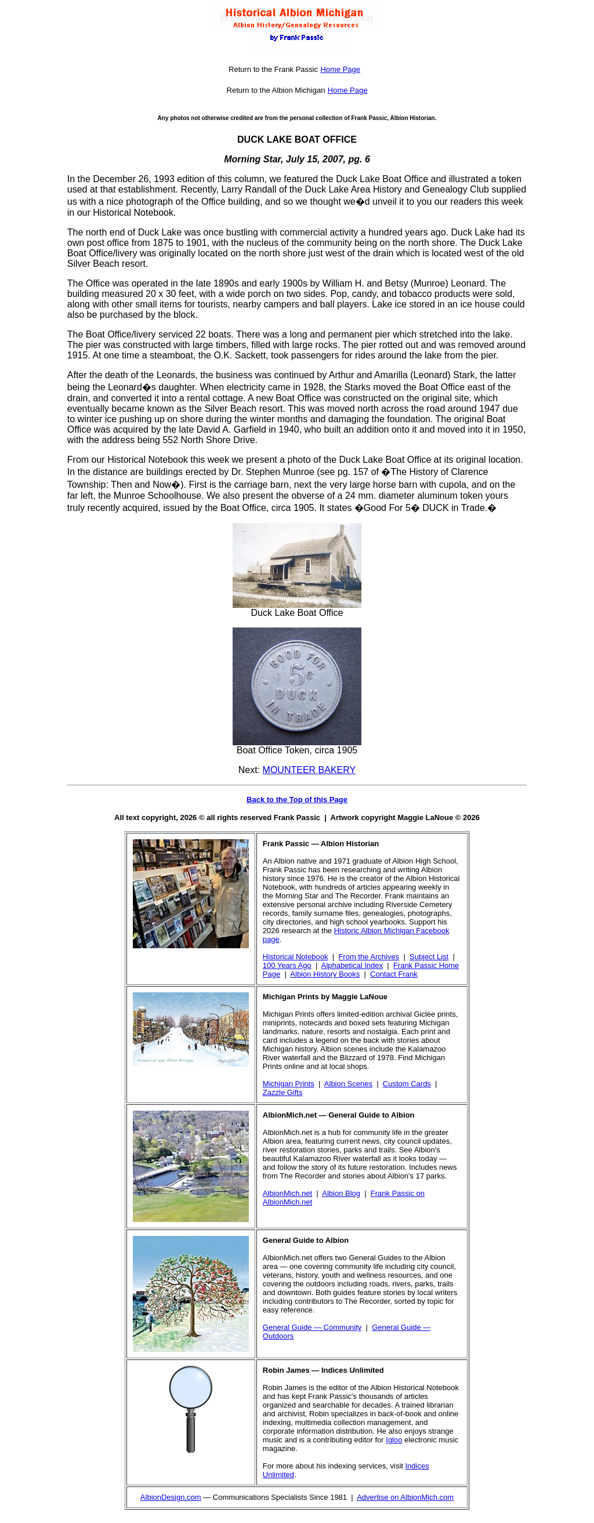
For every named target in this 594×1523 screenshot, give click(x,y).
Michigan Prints (288, 1083)
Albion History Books (325, 974)
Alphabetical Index (352, 965)
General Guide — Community (312, 1327)
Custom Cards (407, 1083)
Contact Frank (394, 974)
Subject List (429, 956)
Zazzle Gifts (283, 1092)
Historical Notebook (295, 956)
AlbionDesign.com (170, 1497)
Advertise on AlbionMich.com (405, 1497)
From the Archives (368, 956)
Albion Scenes (348, 1083)
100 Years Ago (287, 965)
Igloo (394, 1439)
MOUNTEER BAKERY (309, 770)
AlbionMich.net (287, 1193)
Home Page (340, 69)
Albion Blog (341, 1193)
